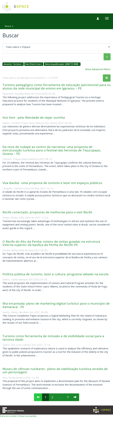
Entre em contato (8, 416)
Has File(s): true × (33, 64)
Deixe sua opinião (28, 416)
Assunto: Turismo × (13, 64)
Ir (107, 56)
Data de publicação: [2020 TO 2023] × (62, 64)
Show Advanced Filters (98, 69)
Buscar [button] (9, 26)
